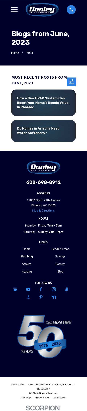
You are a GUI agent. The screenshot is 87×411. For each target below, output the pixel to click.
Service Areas (60, 249)
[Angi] (69, 289)
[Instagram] (56, 289)
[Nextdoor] (56, 297)
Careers (60, 264)
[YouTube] (30, 289)
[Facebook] (43, 289)
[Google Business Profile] (17, 289)
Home (26, 249)
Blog (60, 271)
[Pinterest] (43, 297)
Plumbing (27, 256)
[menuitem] (26, 398)
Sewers (26, 264)
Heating (27, 271)
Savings (60, 256)
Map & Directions (43, 210)
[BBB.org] (30, 297)
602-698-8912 (43, 182)
